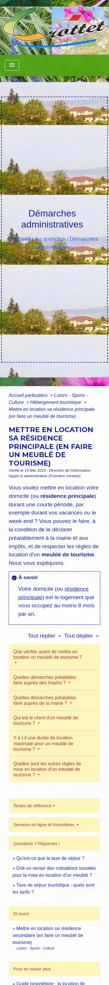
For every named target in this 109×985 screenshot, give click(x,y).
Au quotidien (50, 239)
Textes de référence (32, 805)
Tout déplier (82, 636)
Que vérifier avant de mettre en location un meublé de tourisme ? (47, 654)
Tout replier (46, 636)
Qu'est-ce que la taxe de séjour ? (50, 858)
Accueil (21, 239)
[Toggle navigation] (12, 65)
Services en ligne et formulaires (44, 824)
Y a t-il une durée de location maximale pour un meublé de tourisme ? (43, 743)
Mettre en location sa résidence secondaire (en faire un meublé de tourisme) (47, 935)
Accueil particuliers (29, 395)
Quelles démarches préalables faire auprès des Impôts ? (44, 680)
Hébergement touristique (56, 402)
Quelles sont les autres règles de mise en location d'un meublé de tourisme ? (47, 769)
